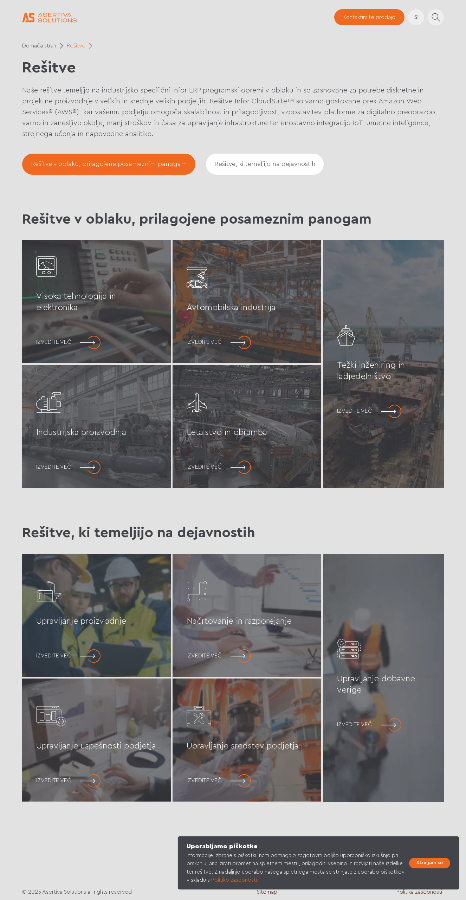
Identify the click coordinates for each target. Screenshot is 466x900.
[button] (369, 17)
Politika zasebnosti (419, 892)
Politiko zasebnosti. (234, 880)
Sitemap (267, 892)
